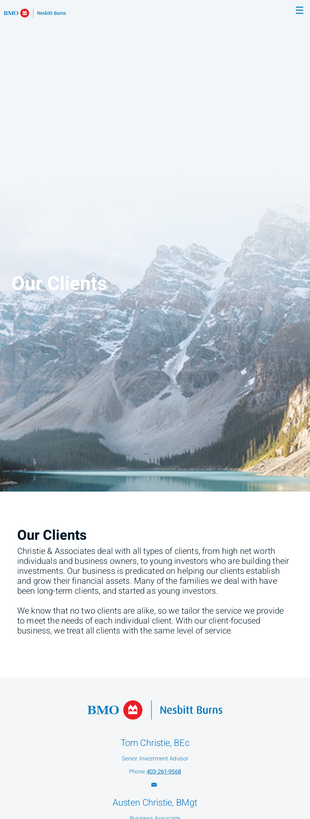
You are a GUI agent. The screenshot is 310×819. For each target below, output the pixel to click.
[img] (155, 246)
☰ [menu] (299, 11)
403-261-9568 (164, 771)
